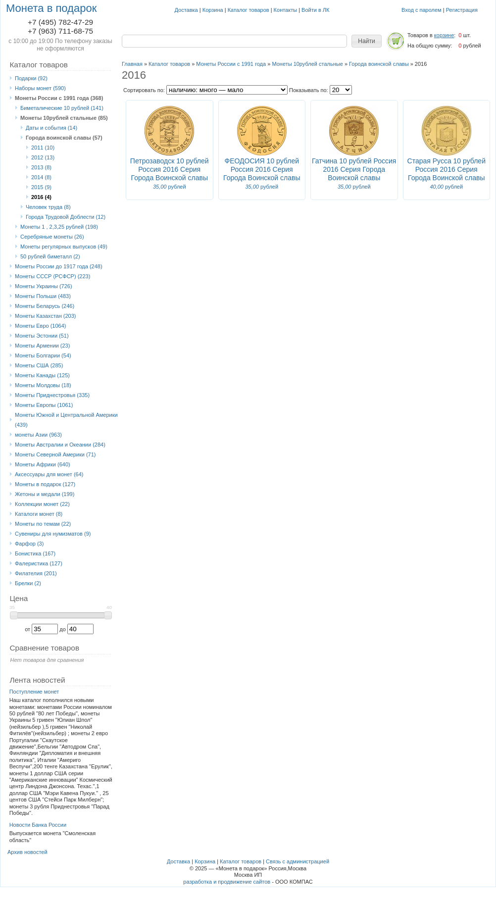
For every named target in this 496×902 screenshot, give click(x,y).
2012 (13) (42, 157)
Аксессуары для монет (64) (49, 474)
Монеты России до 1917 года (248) (58, 266)
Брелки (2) (28, 583)
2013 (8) (41, 167)
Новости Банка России (38, 825)
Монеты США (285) (39, 365)
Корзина (212, 10)
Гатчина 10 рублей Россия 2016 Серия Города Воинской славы (354, 169)
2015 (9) (41, 187)
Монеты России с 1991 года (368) (59, 98)
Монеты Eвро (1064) (40, 326)
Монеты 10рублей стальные (307, 64)
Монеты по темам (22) (43, 524)
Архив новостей (27, 852)
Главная (132, 64)
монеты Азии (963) (38, 435)
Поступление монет (34, 692)
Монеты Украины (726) (43, 286)
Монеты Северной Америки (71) (55, 454)
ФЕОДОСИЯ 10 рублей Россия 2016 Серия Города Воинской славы (261, 169)
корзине (444, 35)
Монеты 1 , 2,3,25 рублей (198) (59, 227)
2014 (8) (41, 177)
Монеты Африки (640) (42, 464)
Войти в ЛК (315, 10)
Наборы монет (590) (40, 88)
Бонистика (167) (35, 553)
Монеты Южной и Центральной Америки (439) (66, 420)
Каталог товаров (248, 10)
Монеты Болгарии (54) (43, 355)
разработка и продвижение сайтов (226, 882)
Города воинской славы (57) (64, 138)
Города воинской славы (379, 64)
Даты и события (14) (51, 128)
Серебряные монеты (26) (52, 237)
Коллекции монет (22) (42, 504)
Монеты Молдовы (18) (43, 385)
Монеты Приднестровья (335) (52, 395)
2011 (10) (42, 147)
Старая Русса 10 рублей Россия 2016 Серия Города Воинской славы (446, 169)
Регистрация (462, 10)
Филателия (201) (36, 573)
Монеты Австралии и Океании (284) (60, 445)
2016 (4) (41, 197)
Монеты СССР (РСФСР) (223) (52, 276)
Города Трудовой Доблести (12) (65, 217)
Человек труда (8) (48, 207)
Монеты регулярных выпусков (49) (63, 247)
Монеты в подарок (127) (45, 484)
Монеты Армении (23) (42, 346)
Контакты (286, 10)
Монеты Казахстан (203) (45, 316)
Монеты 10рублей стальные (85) (64, 118)
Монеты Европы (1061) (44, 405)
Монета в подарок (51, 8)
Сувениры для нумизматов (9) (53, 534)
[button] (366, 41)
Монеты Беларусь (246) (44, 306)
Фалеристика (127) (38, 563)
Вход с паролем (421, 10)
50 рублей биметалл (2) (50, 256)
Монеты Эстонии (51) (42, 336)
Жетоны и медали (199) (44, 494)
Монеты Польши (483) (43, 296)
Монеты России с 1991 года (231, 64)
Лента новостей (37, 680)
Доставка (186, 10)
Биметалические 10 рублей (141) (61, 108)
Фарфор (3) (29, 544)
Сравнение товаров (44, 648)
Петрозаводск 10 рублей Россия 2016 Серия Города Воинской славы (169, 169)
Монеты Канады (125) (42, 375)
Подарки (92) (31, 78)
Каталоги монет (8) (38, 514)
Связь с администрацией (297, 861)
